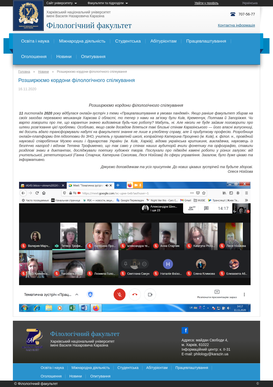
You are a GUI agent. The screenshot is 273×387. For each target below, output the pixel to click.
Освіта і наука (35, 41)
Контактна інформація (236, 25)
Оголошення (34, 56)
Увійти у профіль (206, 3)
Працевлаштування (206, 41)
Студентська (128, 41)
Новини (64, 56)
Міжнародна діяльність (82, 41)
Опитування (93, 56)
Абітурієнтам (163, 41)
